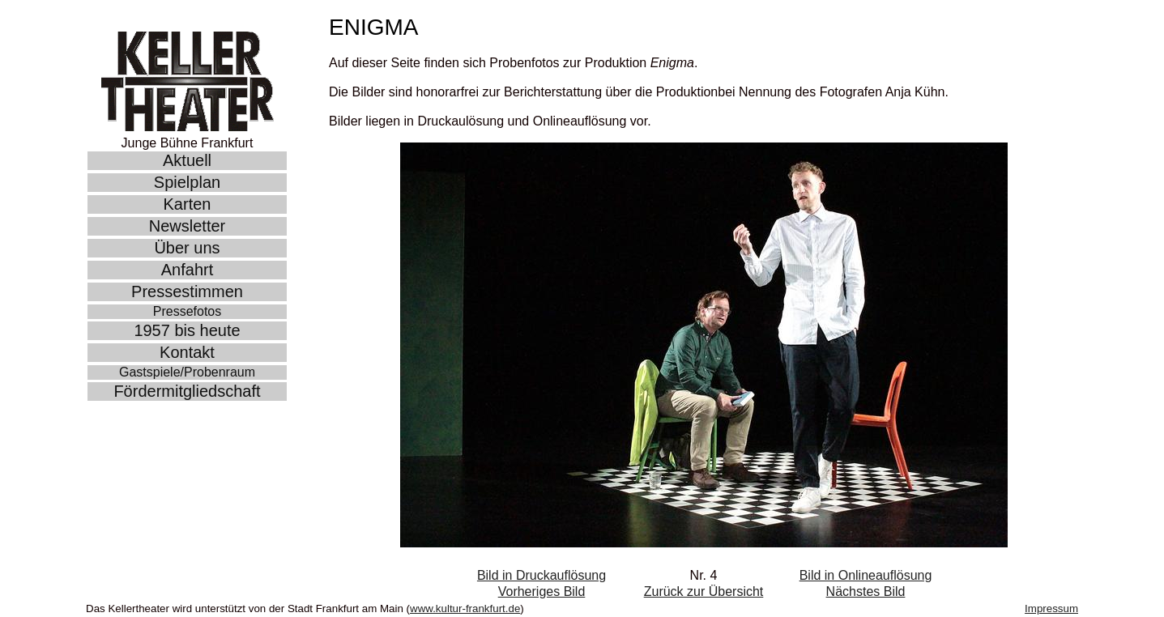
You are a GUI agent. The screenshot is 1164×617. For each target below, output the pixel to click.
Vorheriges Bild (542, 591)
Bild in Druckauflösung (541, 575)
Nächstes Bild (866, 591)
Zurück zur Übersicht (704, 591)
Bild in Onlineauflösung (865, 575)
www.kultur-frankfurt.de (465, 608)
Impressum (1051, 608)
